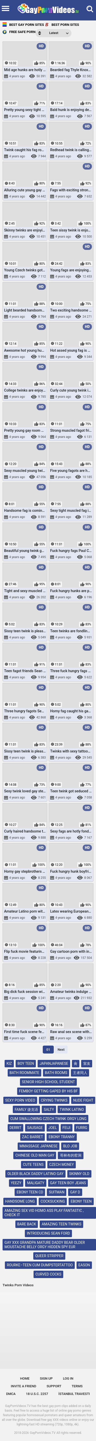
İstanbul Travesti (74, 1394)
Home (25, 1378)
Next (61, 1049)
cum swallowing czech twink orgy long (48, 1119)
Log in (68, 1378)
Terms (77, 1386)
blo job (70, 1146)
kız (9, 1063)
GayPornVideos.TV (43, 1433)
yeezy (16, 1183)
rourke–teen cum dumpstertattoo (40, 1265)
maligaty (35, 1183)
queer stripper (49, 1256)
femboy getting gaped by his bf (48, 1091)
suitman (57, 1192)
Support (54, 1386)
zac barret (32, 1137)
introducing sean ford (48, 1233)
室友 (86, 1063)
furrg (81, 1128)
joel (52, 1128)
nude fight (83, 1100)
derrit (15, 1128)
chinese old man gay (34, 1155)
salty (49, 1109)
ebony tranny (62, 1137)
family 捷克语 (26, 1109)
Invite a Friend (23, 1386)
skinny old (79, 1174)
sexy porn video (20, 1100)
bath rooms (56, 1073)
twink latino (72, 1109)
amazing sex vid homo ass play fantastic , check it (44, 1213)
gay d (75, 1192)
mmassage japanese (38, 1146)
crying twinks (54, 1100)
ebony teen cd (30, 1192)
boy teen (26, 1063)
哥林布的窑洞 (70, 1155)
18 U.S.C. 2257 (37, 1394)
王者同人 (80, 1073)
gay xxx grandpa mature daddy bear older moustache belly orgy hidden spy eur (45, 1244)
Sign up (46, 1378)
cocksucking (53, 1201)
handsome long (20, 1201)
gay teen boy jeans (68, 1183)
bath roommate (24, 1073)
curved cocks (48, 1274)
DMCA (11, 1394)
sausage (35, 1128)
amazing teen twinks (61, 1224)
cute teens (33, 1164)
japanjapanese (54, 1063)
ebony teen (81, 1201)
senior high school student (48, 1082)
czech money (61, 1164)
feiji (66, 1128)
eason (84, 1265)
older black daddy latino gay (35, 1174)
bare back (26, 1224)
